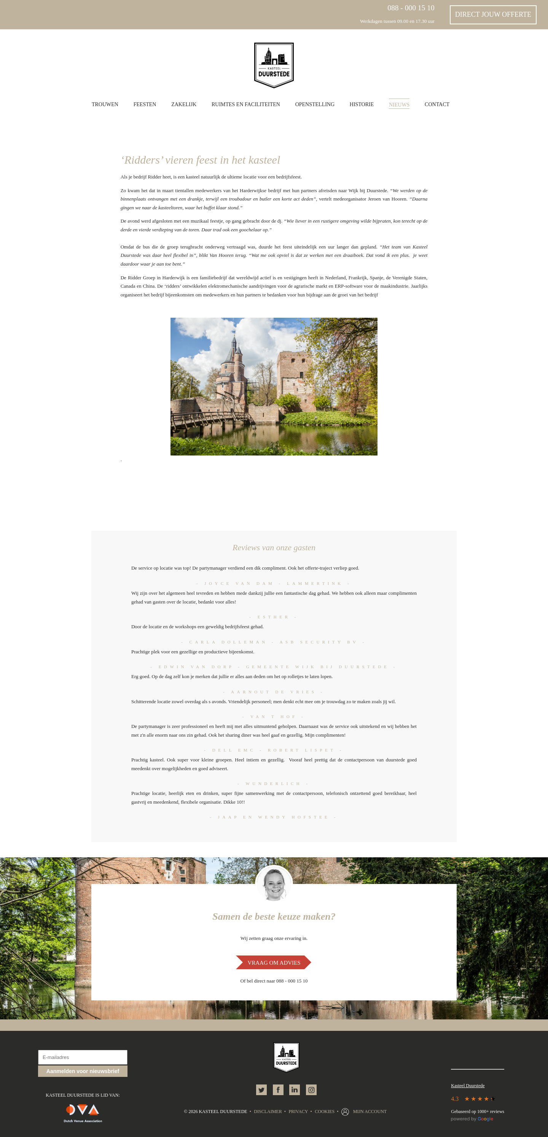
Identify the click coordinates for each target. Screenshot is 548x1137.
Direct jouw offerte (493, 14)
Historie (362, 104)
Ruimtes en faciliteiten (246, 104)
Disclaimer (268, 1111)
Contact (437, 104)
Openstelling (315, 104)
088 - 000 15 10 (411, 8)
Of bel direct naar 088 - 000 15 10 (274, 981)
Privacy (298, 1111)
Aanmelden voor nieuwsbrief (82, 1071)
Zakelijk (183, 104)
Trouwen (105, 104)
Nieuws (399, 104)
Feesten (145, 104)
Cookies (325, 1111)
